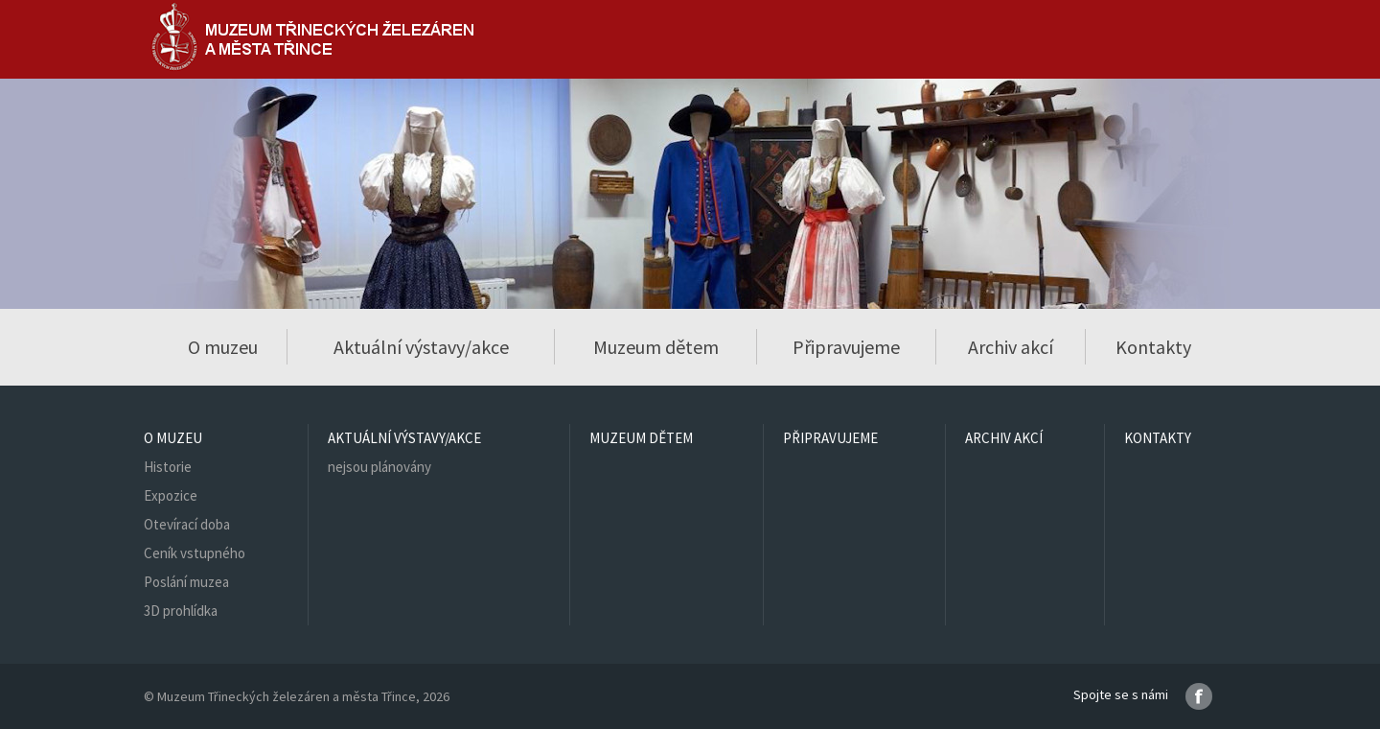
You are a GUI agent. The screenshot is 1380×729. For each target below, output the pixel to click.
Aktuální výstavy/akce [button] (421, 347)
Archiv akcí (1010, 347)
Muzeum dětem (656, 347)
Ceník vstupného (194, 553)
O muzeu (173, 438)
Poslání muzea (186, 582)
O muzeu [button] (223, 347)
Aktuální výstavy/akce (404, 438)
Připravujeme (846, 347)
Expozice (170, 495)
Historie (168, 467)
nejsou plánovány (379, 467)
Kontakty (1153, 347)
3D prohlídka (181, 610)
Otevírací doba (187, 524)
